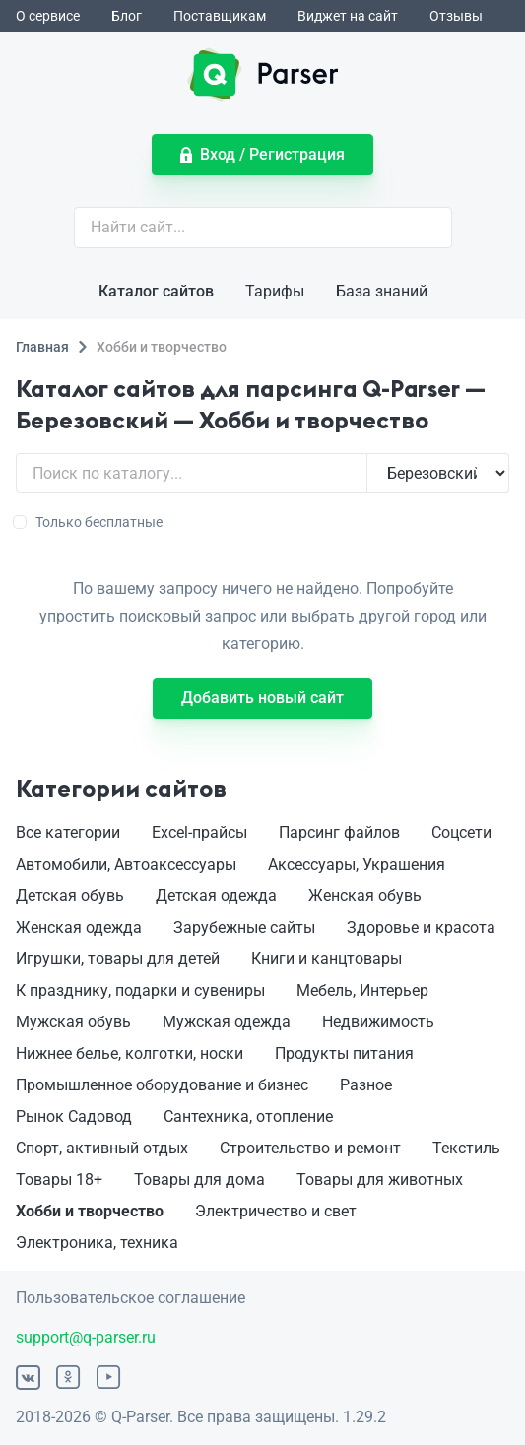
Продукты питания (344, 1053)
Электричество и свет (276, 1211)
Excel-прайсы (199, 832)
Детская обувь (70, 896)
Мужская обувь (73, 1022)
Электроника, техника (97, 1242)
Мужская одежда (227, 1022)
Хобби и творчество (90, 1211)
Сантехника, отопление (248, 1116)
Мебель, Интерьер (362, 990)
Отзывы (456, 16)
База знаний (381, 291)
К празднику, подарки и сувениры (140, 990)
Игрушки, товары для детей (118, 959)
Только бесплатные (89, 522)
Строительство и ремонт (310, 1148)
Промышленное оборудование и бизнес (162, 1085)
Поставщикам (219, 16)
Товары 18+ (59, 1179)
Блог (126, 16)
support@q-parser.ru (86, 1337)
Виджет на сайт (347, 16)
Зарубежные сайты (244, 927)
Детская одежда (216, 896)
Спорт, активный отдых (102, 1148)
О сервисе (48, 16)
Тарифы (274, 291)
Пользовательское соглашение (130, 1297)
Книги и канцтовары (326, 959)
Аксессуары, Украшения (356, 864)
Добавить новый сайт (262, 698)
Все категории (68, 832)
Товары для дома (199, 1179)
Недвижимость (378, 1022)
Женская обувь (365, 896)
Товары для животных (379, 1179)
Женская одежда (79, 927)
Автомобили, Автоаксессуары (126, 864)
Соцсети (461, 832)
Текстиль (466, 1148)
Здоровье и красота (421, 927)
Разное (366, 1085)
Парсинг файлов (339, 832)
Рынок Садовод (74, 1116)
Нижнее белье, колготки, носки (129, 1053)
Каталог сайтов (156, 291)
